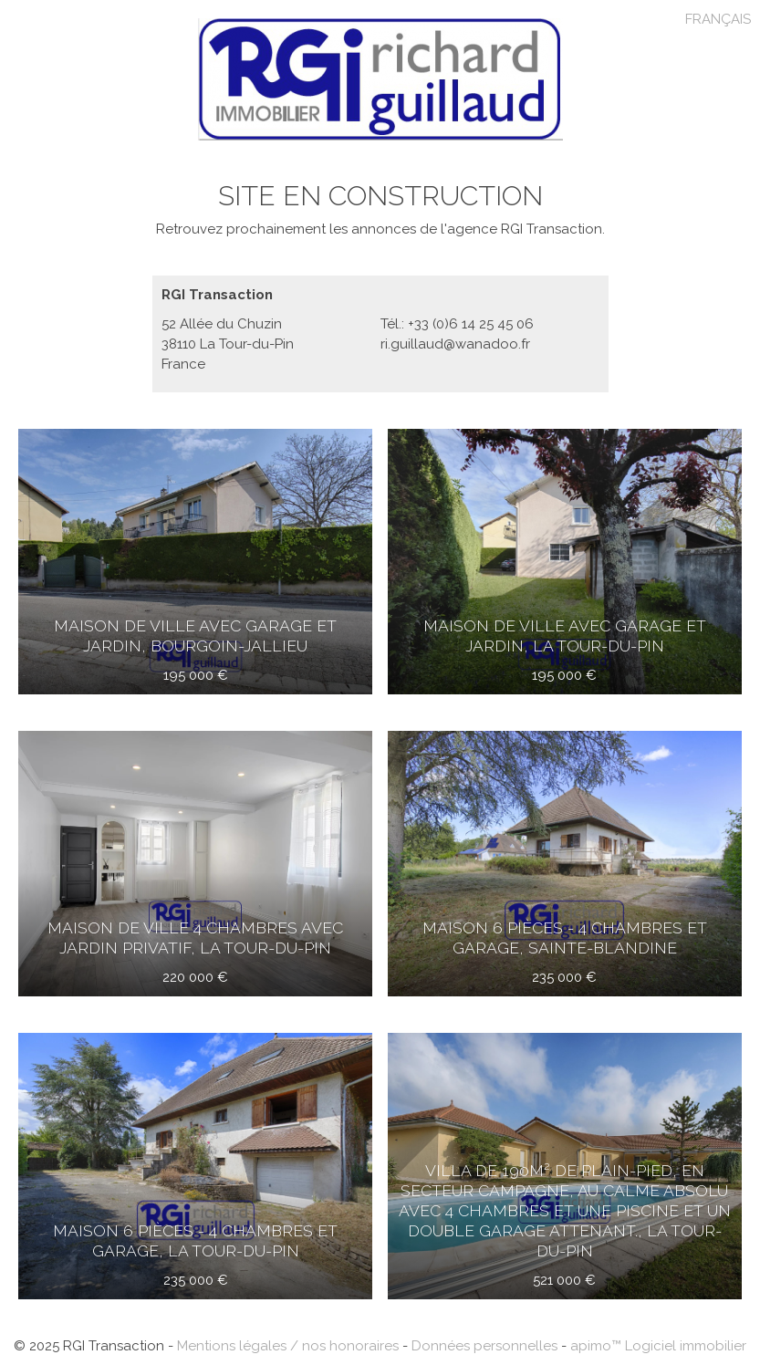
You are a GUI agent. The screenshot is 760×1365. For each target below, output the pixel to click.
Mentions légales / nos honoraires (288, 1346)
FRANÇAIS (718, 19)
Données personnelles (484, 1346)
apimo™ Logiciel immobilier (658, 1346)
